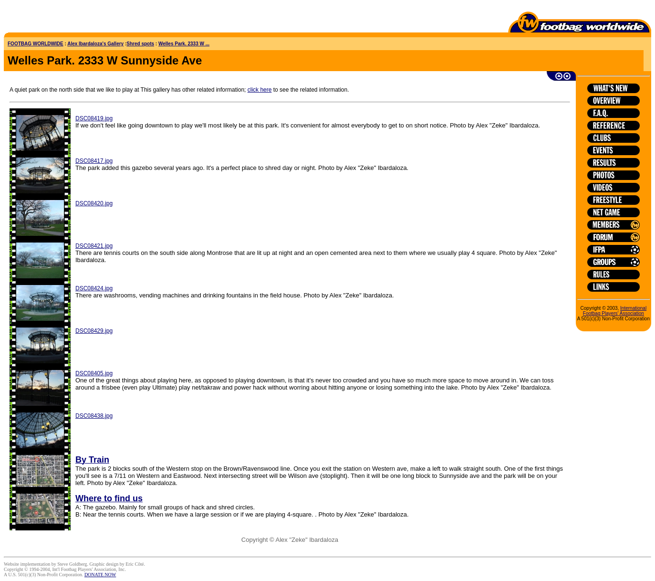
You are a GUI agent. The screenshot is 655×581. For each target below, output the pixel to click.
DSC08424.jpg (94, 288)
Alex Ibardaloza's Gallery (95, 43)
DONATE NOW (100, 574)
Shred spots (140, 43)
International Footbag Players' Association (614, 311)
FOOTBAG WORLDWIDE (35, 43)
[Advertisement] (59, 18)
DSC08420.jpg (94, 203)
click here (260, 89)
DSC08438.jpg (94, 415)
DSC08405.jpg (94, 373)
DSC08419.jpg (94, 118)
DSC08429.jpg (94, 330)
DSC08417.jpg (94, 161)
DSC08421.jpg (94, 246)
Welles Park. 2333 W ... (183, 43)
